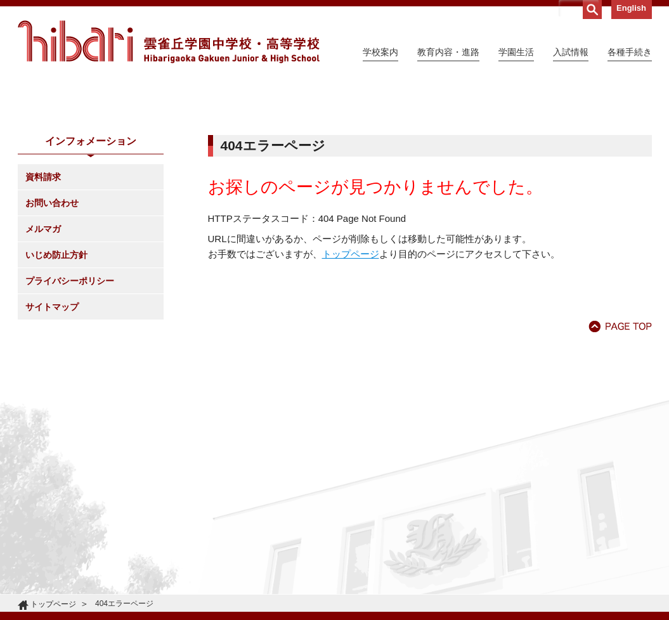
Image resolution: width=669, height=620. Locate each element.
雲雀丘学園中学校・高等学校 (169, 41)
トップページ (350, 369)
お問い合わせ (52, 318)
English (631, 8)
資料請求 (43, 292)
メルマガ (43, 344)
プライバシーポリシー (69, 396)
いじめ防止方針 (56, 370)
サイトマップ (52, 422)
